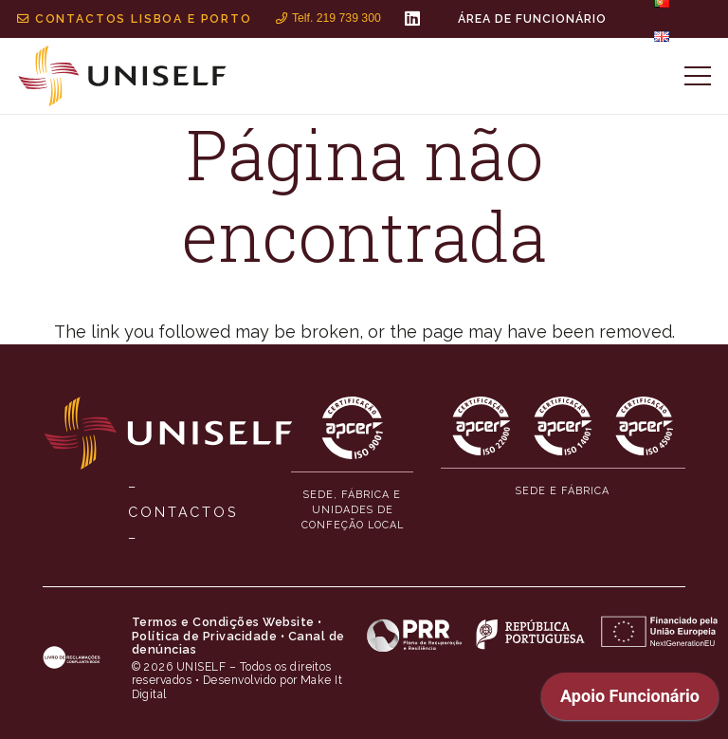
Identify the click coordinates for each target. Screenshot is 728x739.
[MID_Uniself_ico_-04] (71, 659)
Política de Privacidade (205, 636)
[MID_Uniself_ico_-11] (481, 426)
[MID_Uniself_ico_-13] (644, 426)
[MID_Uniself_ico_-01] (168, 433)
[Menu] (698, 76)
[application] (630, 701)
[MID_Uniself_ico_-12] (563, 426)
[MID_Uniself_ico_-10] (352, 428)
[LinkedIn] (412, 18)
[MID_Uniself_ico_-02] (122, 76)
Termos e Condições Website (223, 622)
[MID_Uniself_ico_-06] (542, 634)
